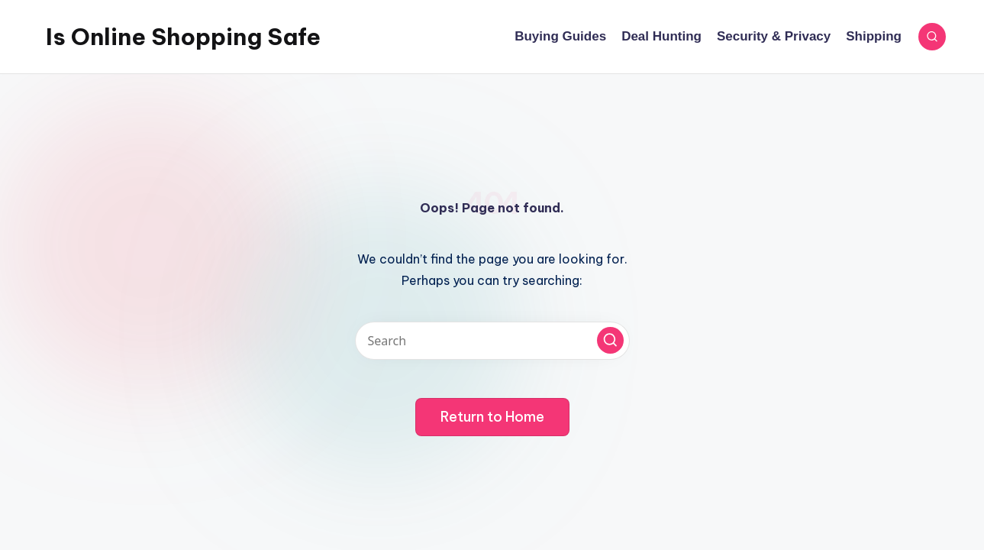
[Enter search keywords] (492, 341)
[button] (610, 340)
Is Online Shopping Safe (183, 36)
